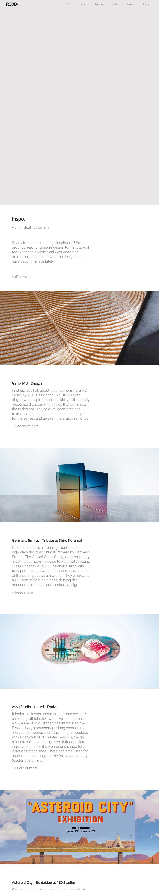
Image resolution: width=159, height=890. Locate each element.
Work (69, 4)
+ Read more (22, 592)
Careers (130, 4)
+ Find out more (25, 767)
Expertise (99, 4)
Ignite (115, 4)
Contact (147, 4)
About (83, 4)
